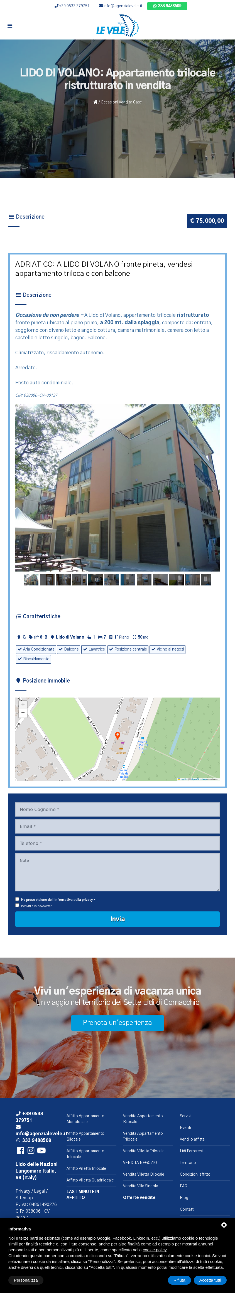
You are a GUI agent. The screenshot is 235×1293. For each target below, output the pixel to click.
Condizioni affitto (195, 1174)
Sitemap (24, 1198)
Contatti (187, 1210)
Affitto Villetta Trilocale (86, 1169)
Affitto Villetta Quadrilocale (90, 1180)
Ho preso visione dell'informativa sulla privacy (57, 899)
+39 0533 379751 (72, 6)
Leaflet (183, 779)
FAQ (183, 1186)
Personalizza (26, 1280)
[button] (117, 736)
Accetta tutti (210, 1280)
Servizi (185, 1116)
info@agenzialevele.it (120, 6)
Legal (39, 1191)
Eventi (185, 1128)
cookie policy (155, 1249)
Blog (184, 1198)
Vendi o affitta (192, 1139)
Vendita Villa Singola (140, 1186)
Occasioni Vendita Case (121, 102)
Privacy (23, 1191)
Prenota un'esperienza (117, 1023)
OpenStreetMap (199, 779)
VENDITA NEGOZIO (140, 1163)
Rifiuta (179, 1280)
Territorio (188, 1163)
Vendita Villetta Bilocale (143, 1174)
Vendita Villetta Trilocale (144, 1151)
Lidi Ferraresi (191, 1151)
